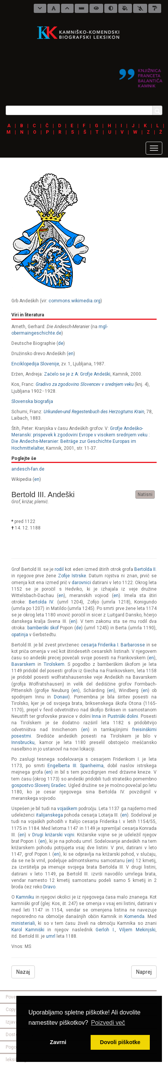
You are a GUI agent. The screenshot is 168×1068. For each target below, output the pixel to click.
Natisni (145, 494)
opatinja (19, 634)
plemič (41, 501)
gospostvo (22, 785)
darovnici (81, 582)
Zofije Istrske (72, 575)
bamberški (38, 627)
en (71, 353)
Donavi (61, 697)
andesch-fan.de (27, 469)
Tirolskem (54, 664)
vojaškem (67, 808)
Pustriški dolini (123, 716)
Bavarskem (23, 664)
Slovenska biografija (32, 401)
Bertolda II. (145, 569)
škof (54, 627)
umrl (50, 936)
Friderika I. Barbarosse (121, 645)
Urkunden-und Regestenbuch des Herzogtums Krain (94, 411)
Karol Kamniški (27, 929)
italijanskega (49, 815)
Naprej (144, 972)
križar (27, 501)
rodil (59, 569)
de (60, 343)
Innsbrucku (23, 742)
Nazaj (23, 972)
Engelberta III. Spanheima (75, 765)
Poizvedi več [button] (108, 1022)
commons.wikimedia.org (74, 300)
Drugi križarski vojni (53, 834)
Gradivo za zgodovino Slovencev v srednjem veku (84, 384)
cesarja (89, 645)
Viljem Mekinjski (137, 929)
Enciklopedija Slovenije (35, 364)
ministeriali (23, 923)
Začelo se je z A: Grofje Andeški (77, 374)
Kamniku (25, 897)
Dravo (49, 886)
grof (15, 501)
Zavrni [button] (58, 1042)
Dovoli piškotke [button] (120, 1042)
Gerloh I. (105, 929)
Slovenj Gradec (50, 785)
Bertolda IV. (42, 602)
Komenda (134, 916)
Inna (96, 716)
